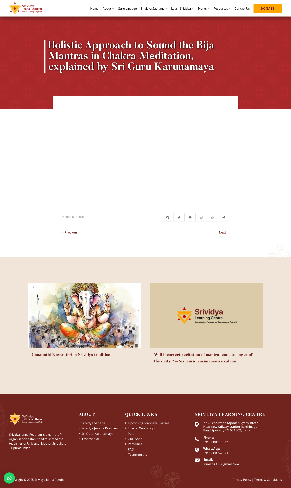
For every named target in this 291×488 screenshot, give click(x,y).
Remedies (135, 444)
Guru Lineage (127, 8)
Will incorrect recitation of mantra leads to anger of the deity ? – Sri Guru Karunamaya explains (203, 358)
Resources (221, 8)
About (108, 8)
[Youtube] (190, 217)
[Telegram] (223, 217)
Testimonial (90, 439)
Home (94, 8)
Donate (267, 8)
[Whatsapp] (212, 217)
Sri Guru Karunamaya (97, 433)
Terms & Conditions (268, 480)
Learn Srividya (182, 8)
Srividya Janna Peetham (51, 480)
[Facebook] (167, 217)
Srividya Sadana (93, 423)
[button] (9, 478)
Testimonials (137, 454)
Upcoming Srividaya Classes (148, 423)
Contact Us (242, 8)
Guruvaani (135, 439)
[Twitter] (178, 217)
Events (203, 8)
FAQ (131, 449)
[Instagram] (201, 217)
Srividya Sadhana (154, 8)
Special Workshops (142, 428)
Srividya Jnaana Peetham (99, 428)
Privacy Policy (242, 480)
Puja (131, 433)
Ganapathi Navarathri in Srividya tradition (71, 355)
